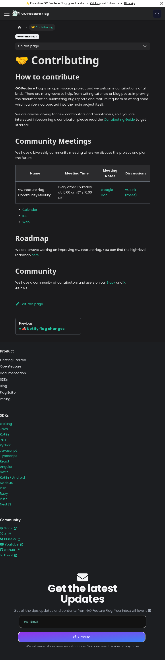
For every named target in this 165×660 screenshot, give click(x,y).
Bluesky (129, 3)
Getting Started (13, 360)
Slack (111, 282)
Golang (6, 424)
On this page (28, 46)
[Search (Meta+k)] (157, 14)
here (35, 255)
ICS (24, 216)
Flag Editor (8, 392)
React (5, 461)
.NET (3, 440)
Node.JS (6, 483)
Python (5, 445)
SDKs (4, 379)
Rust (3, 499)
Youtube (11, 544)
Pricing (5, 399)
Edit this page (29, 304)
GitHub (95, 3)
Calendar (29, 209)
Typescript (8, 456)
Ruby (4, 493)
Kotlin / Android (12, 477)
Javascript (8, 450)
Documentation (13, 373)
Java (4, 429)
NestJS (5, 504)
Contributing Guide (119, 119)
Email (8, 555)
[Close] (161, 3)
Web (26, 222)
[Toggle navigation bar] (7, 13)
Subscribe (81, 637)
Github (9, 550)
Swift (4, 472)
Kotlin (4, 434)
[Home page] (19, 27)
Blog (3, 386)
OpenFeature (10, 366)
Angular (6, 467)
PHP (3, 488)
